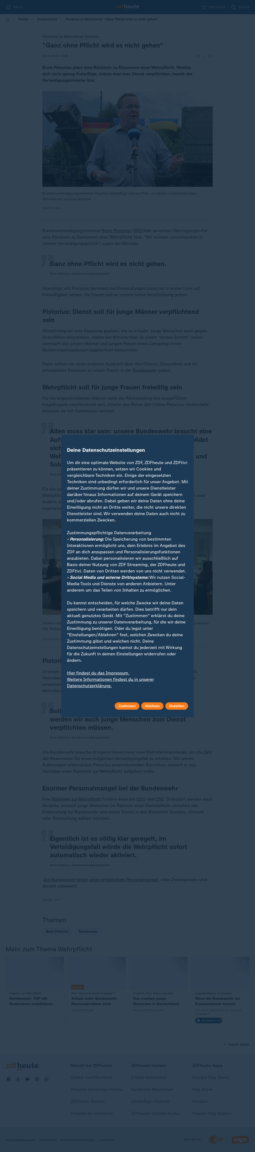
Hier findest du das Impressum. (98, 673)
